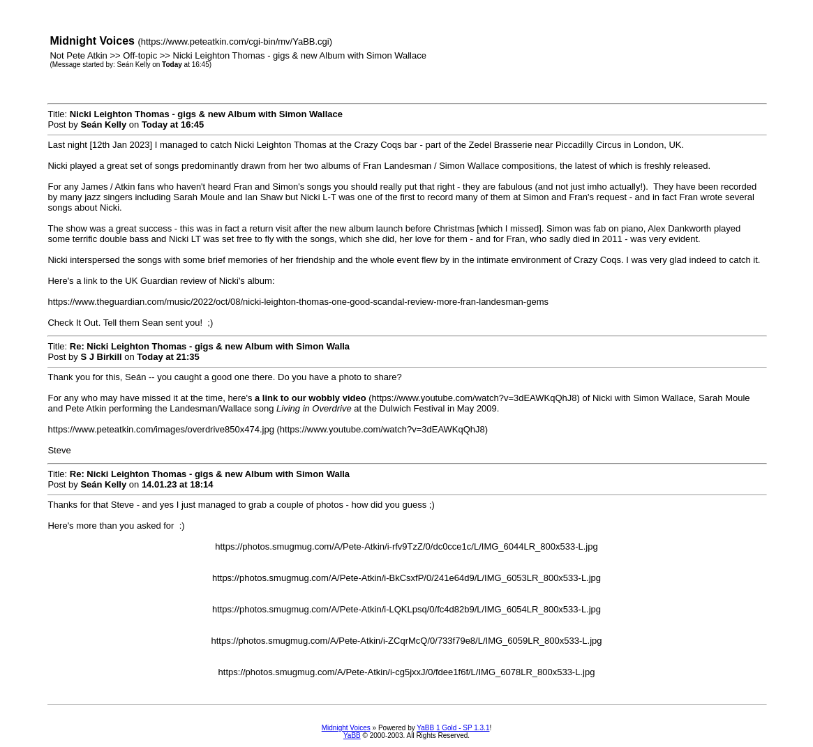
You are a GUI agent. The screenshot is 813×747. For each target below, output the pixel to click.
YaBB (352, 735)
